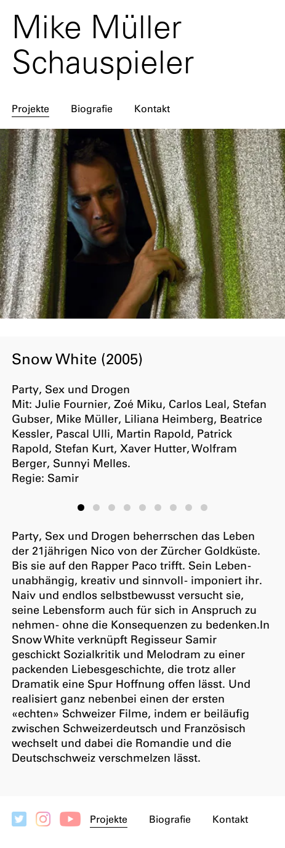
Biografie (92, 109)
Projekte (30, 109)
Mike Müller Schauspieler (103, 44)
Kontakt (152, 109)
